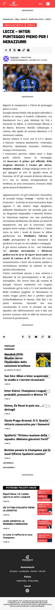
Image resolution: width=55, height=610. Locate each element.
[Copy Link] (24, 50)
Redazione (14, 57)
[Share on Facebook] (10, 50)
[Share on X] (14, 50)
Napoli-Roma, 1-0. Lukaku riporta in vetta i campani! (16, 495)
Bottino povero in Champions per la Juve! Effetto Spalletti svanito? (27, 452)
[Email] (19, 50)
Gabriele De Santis (14, 370)
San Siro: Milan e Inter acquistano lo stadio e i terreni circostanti (26, 378)
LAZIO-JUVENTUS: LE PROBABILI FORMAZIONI (15, 522)
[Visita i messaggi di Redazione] (6, 59)
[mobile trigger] (5, 4)
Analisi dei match (14, 25)
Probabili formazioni (45, 522)
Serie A (31, 25)
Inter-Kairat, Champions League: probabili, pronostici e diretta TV (25, 392)
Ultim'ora (44, 499)
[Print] (28, 50)
